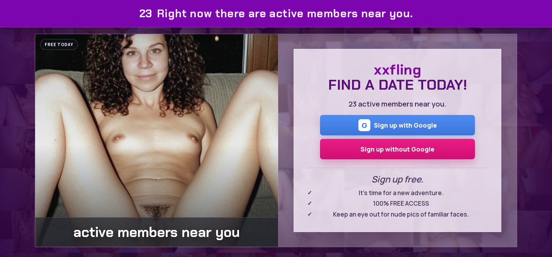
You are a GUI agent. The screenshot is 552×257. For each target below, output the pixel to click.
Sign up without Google (397, 149)
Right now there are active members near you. (276, 13)
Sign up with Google (397, 125)
